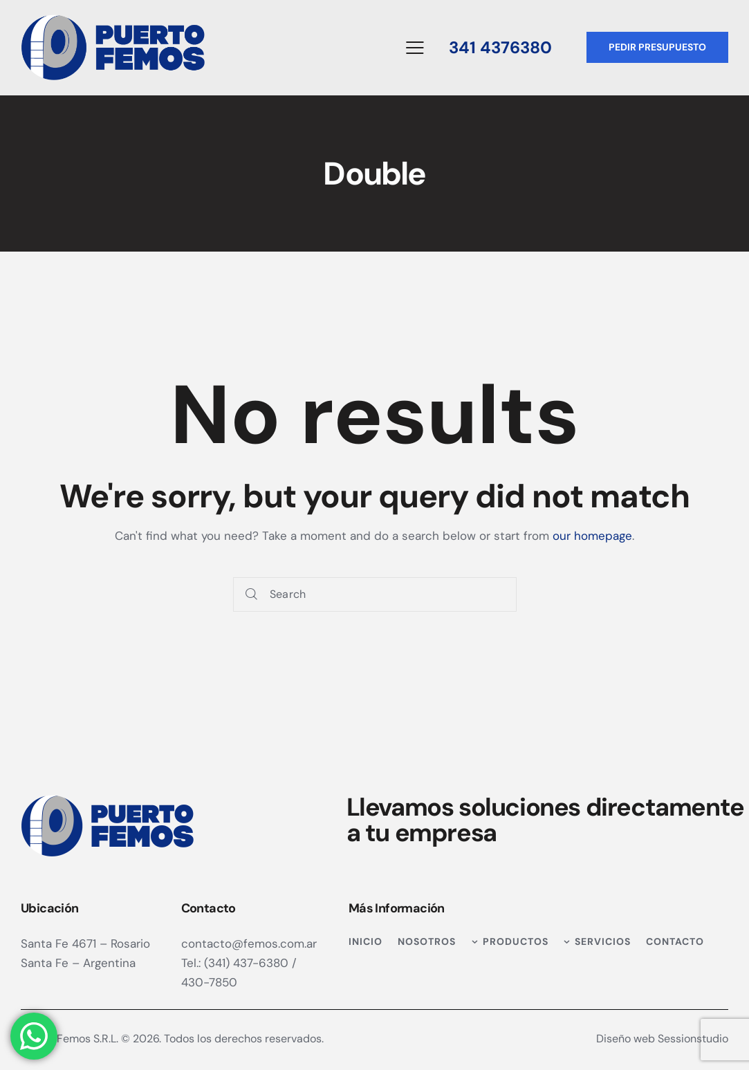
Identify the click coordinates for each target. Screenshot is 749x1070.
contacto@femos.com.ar (249, 943)
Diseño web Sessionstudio (662, 1038)
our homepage (592, 535)
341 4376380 (500, 47)
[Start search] (251, 594)
